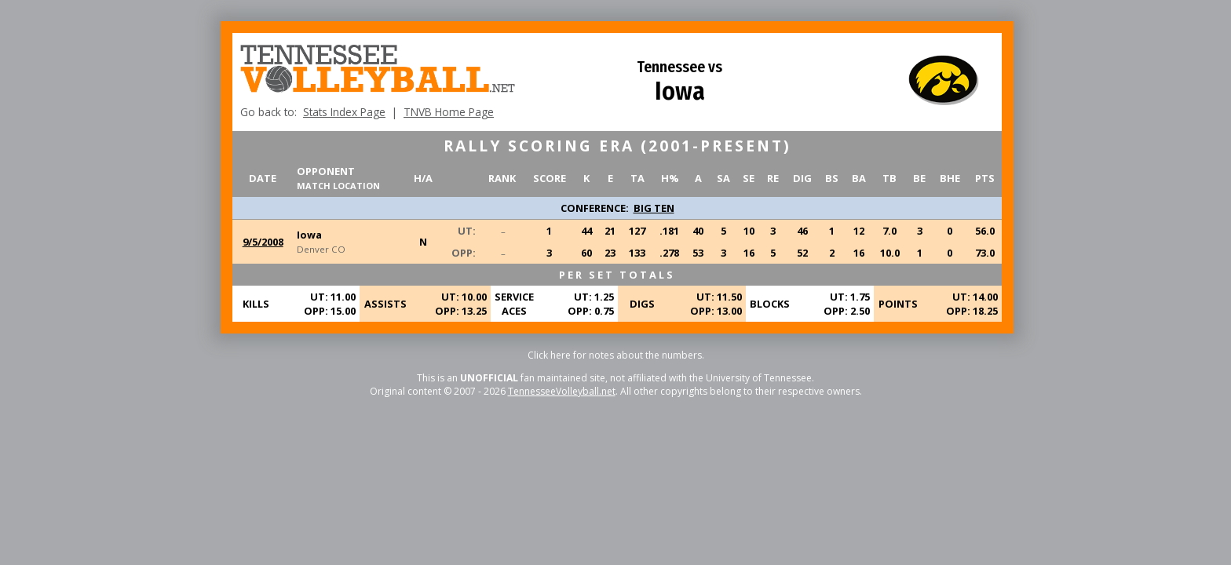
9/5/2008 (263, 242)
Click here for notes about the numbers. (616, 355)
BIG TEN (654, 208)
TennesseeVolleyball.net (562, 391)
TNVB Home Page (449, 111)
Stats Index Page (344, 111)
